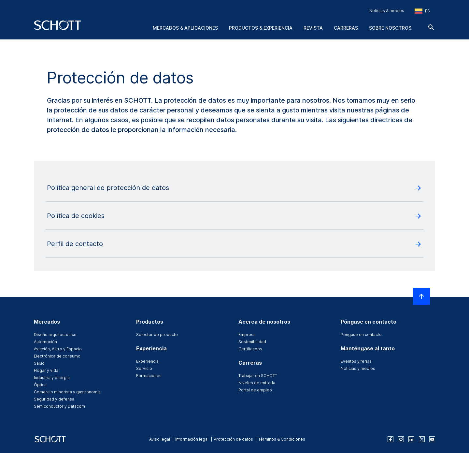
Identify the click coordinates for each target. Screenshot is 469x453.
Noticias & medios (386, 10)
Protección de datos (233, 439)
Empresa (247, 334)
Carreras (346, 28)
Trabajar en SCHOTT (257, 375)
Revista (313, 28)
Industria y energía (52, 377)
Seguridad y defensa (54, 399)
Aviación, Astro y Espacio (58, 348)
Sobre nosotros (390, 28)
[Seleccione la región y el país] (422, 11)
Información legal (191, 439)
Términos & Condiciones (281, 439)
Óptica (40, 384)
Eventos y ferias (356, 361)
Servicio (144, 368)
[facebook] (390, 439)
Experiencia (147, 361)
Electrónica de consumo (57, 356)
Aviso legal (159, 439)
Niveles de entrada (256, 382)
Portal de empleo (255, 389)
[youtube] (432, 439)
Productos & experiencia (260, 28)
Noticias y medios (358, 368)
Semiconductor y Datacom (59, 406)
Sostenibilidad (252, 341)
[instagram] (401, 439)
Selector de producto (157, 334)
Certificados (250, 348)
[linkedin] (411, 439)
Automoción (45, 341)
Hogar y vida (46, 370)
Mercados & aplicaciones (185, 28)
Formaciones (149, 375)
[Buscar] (431, 27)
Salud (39, 363)
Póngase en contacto (361, 334)
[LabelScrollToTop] (421, 296)
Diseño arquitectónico (55, 334)
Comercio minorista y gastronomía (67, 391)
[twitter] (422, 439)
